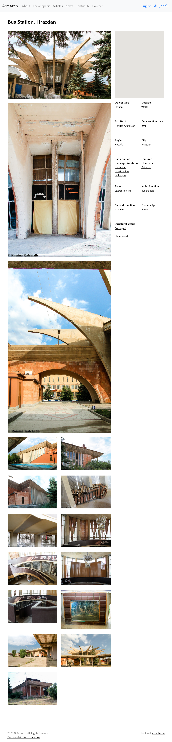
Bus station (147, 190)
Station (119, 107)
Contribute (83, 6)
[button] (139, 61)
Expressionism (123, 190)
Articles (58, 6)
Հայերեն (161, 6)
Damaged (120, 228)
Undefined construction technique (122, 171)
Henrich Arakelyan (125, 125)
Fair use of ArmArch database (23, 737)
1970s (144, 107)
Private (145, 209)
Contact (97, 6)
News (69, 6)
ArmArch (10, 6)
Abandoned (121, 236)
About (26, 6)
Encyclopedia (41, 6)
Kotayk (119, 144)
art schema (158, 733)
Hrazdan (146, 144)
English (146, 6)
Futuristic (146, 167)
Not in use (120, 209)
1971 (143, 125)
